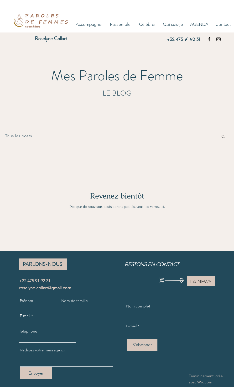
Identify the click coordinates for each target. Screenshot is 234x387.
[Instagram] (218, 39)
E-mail (25, 316)
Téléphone (28, 331)
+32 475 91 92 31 (183, 39)
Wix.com (204, 382)
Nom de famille (74, 301)
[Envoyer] (36, 373)
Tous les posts (18, 136)
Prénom (26, 301)
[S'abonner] (142, 345)
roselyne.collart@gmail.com (45, 287)
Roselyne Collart (51, 38)
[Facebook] (209, 39)
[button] (223, 136)
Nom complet (138, 306)
